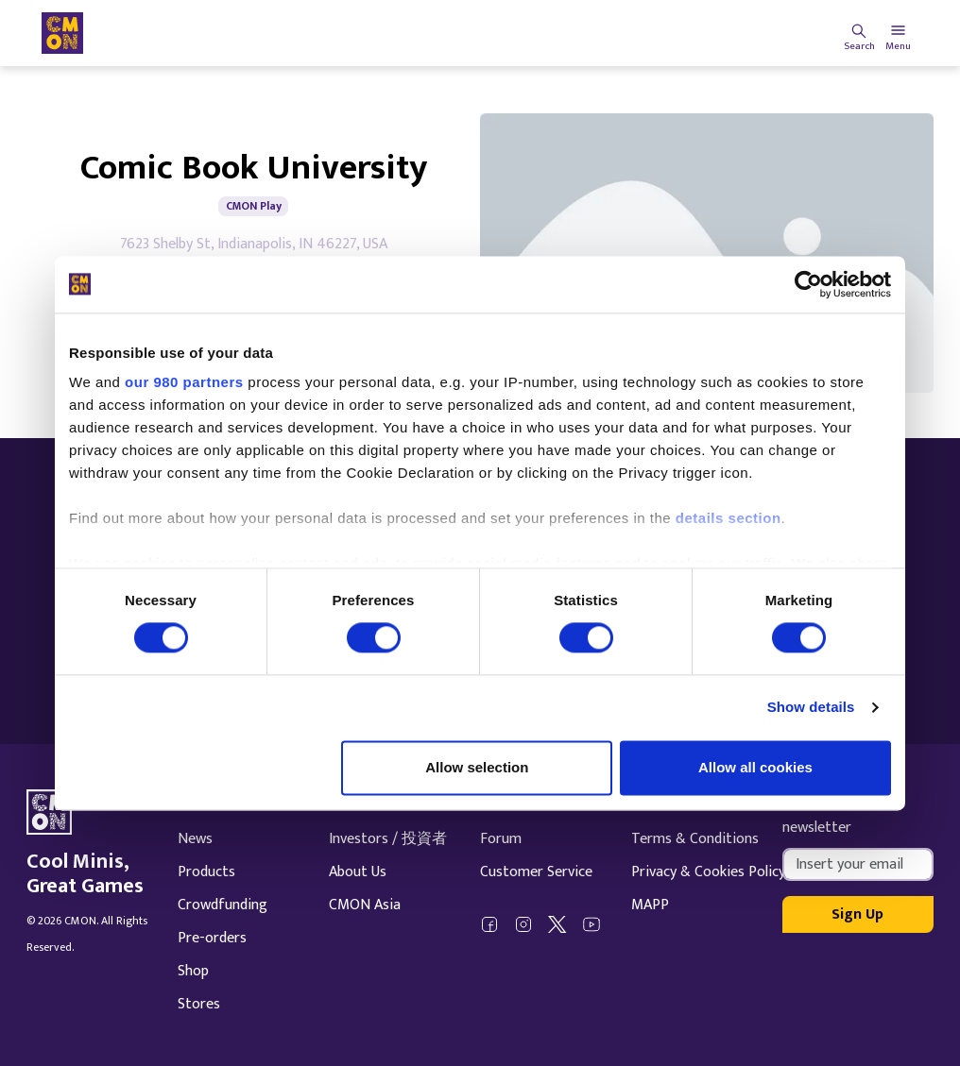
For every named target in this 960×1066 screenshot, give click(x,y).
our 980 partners (184, 382)
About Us (357, 872)
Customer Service (536, 872)
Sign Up (857, 914)
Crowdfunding (222, 905)
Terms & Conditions (695, 839)
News (195, 839)
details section (728, 518)
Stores (199, 1004)
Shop (193, 971)
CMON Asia (365, 905)
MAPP (650, 905)
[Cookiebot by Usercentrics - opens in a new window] (808, 284)
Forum (501, 839)
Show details (811, 708)
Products (206, 872)
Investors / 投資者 (388, 839)
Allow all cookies (755, 767)
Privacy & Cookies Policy (708, 872)
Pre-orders (212, 938)
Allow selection (476, 767)
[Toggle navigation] (898, 33)
